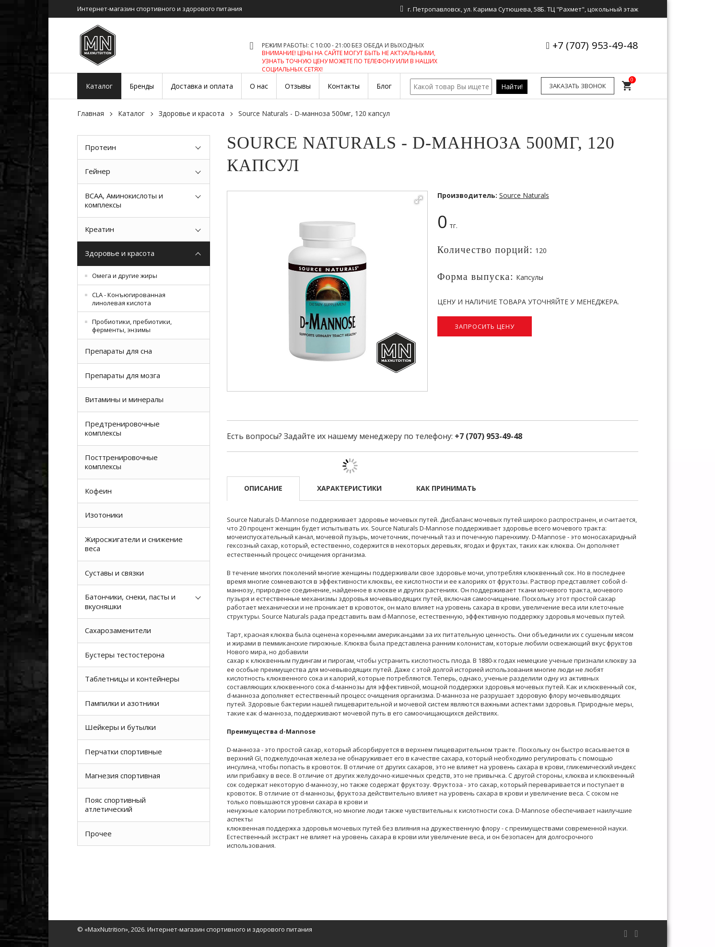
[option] (144, 867)
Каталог (131, 113)
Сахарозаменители (118, 630)
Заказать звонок (577, 85)
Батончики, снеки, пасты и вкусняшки (130, 601)
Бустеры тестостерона (124, 654)
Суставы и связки (114, 572)
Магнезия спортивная (122, 775)
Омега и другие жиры (124, 275)
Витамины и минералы (124, 399)
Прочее (98, 833)
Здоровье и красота (191, 113)
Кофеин (98, 491)
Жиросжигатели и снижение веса (134, 544)
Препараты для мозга (122, 375)
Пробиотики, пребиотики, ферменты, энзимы (132, 325)
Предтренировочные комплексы (122, 428)
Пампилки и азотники (122, 703)
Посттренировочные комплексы (121, 462)
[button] (418, 200)
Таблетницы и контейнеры (132, 678)
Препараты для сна (118, 351)
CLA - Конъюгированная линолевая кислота (128, 298)
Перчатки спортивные (123, 751)
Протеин (100, 147)
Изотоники (104, 515)
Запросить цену (485, 326)
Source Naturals (524, 195)
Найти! (512, 86)
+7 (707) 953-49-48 (595, 45)
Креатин (99, 229)
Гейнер (97, 171)
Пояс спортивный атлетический (115, 804)
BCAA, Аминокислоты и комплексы (124, 200)
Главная (90, 113)
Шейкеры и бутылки (120, 727)
